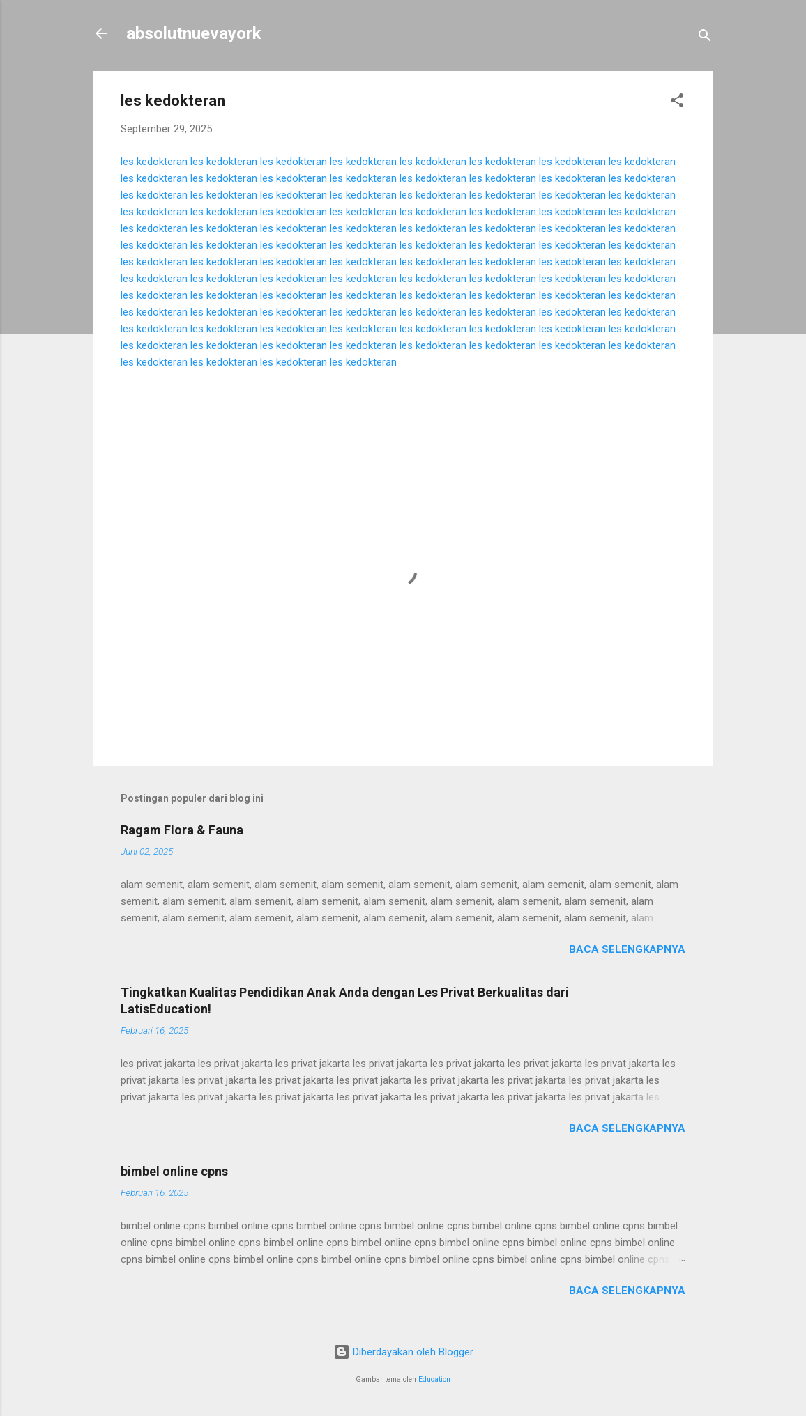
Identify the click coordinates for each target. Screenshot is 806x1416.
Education (434, 1379)
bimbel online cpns (174, 1171)
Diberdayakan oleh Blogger (403, 1352)
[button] (677, 103)
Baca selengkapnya (627, 949)
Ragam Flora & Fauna (182, 830)
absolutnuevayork (193, 33)
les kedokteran (154, 161)
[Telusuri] (705, 38)
